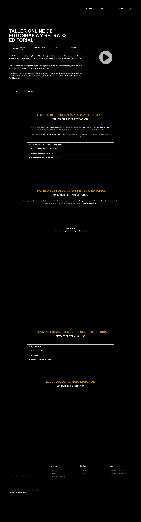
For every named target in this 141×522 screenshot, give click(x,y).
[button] (27, 91)
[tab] (70, 145)
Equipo (84, 473)
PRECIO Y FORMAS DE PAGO (41, 359)
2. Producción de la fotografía (44, 149)
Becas (54, 474)
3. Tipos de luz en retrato (42, 153)
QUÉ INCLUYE (36, 346)
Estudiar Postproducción (119, 473)
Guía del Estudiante (58, 476)
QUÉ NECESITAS (37, 351)
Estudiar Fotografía (117, 470)
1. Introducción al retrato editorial (46, 144)
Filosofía (84, 470)
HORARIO (34, 355)
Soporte (54, 471)
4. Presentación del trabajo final (45, 157)
